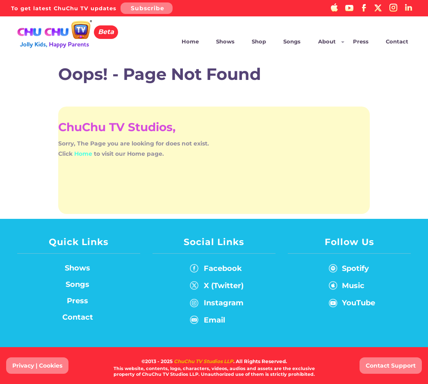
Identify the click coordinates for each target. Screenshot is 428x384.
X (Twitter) (217, 287)
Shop (259, 41)
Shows (225, 41)
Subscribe (147, 8)
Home (190, 41)
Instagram (217, 304)
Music (344, 287)
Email (207, 322)
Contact (397, 41)
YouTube (350, 304)
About (327, 41)
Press (361, 41)
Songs (292, 41)
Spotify (347, 270)
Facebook (216, 270)
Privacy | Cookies (37, 365)
